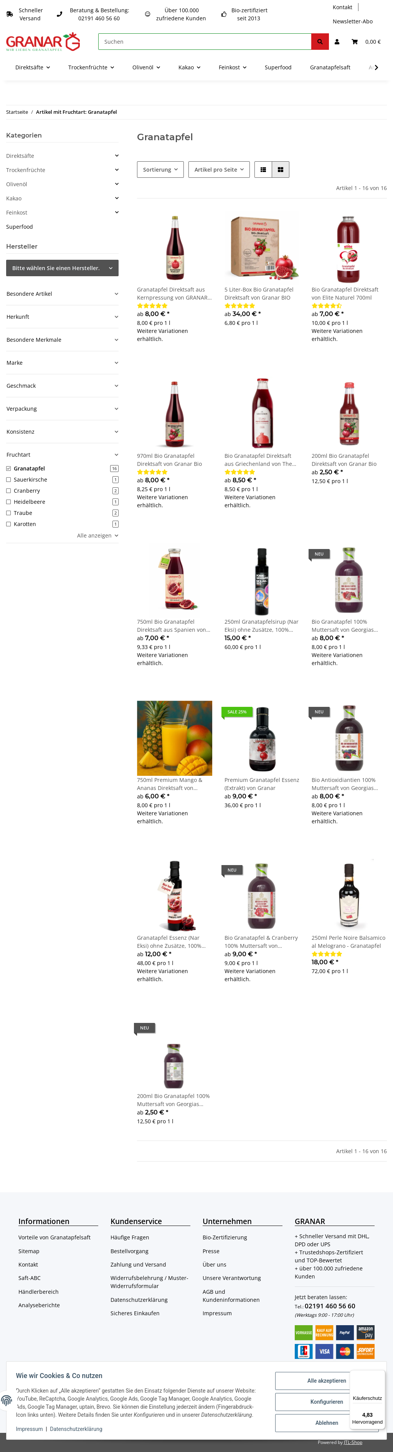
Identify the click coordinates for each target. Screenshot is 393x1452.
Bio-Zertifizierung (225, 1237)
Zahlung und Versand (138, 1264)
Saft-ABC (29, 1278)
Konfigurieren (323, 1398)
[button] (337, 41)
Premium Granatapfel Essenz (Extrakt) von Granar (262, 784)
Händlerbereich (38, 1291)
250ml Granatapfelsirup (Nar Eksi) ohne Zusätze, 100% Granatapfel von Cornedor (262, 626)
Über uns (214, 1264)
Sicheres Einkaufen (135, 1313)
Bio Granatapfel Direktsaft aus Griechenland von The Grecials (258, 460)
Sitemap (29, 1251)
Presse (211, 1251)
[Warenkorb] (366, 41)
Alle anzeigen (94, 535)
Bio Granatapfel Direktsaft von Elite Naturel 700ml (345, 293)
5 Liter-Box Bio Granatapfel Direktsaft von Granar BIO (259, 293)
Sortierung (157, 169)
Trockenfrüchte (25, 170)
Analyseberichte (39, 1305)
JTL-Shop (353, 1442)
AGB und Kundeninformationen (231, 1295)
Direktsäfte (20, 155)
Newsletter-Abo (353, 21)
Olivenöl (16, 184)
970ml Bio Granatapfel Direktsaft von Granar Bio (169, 459)
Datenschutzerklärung (139, 1299)
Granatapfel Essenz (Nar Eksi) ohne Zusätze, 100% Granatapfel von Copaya (169, 942)
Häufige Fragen (130, 1237)
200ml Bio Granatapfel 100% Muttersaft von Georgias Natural (173, 1100)
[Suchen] (205, 41)
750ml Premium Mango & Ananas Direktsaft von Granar (169, 784)
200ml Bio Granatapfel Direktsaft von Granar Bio (344, 459)
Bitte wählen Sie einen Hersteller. (56, 268)
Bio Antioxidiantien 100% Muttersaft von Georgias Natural (344, 784)
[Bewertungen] (152, 305)
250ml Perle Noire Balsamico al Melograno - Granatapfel (348, 941)
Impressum (217, 1313)
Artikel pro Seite (216, 169)
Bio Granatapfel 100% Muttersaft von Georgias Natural (343, 626)
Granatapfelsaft (330, 67)
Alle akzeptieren (323, 1378)
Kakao (13, 198)
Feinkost (16, 212)
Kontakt (342, 7)
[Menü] (380, 1374)
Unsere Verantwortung (232, 1278)
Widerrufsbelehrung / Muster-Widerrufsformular (149, 1282)
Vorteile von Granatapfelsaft (54, 1237)
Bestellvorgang (130, 1251)
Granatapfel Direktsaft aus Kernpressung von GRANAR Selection (172, 294)
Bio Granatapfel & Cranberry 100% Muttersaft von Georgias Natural (261, 942)
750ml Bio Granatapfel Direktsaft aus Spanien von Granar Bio (171, 626)
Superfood (19, 226)
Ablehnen (323, 1417)
